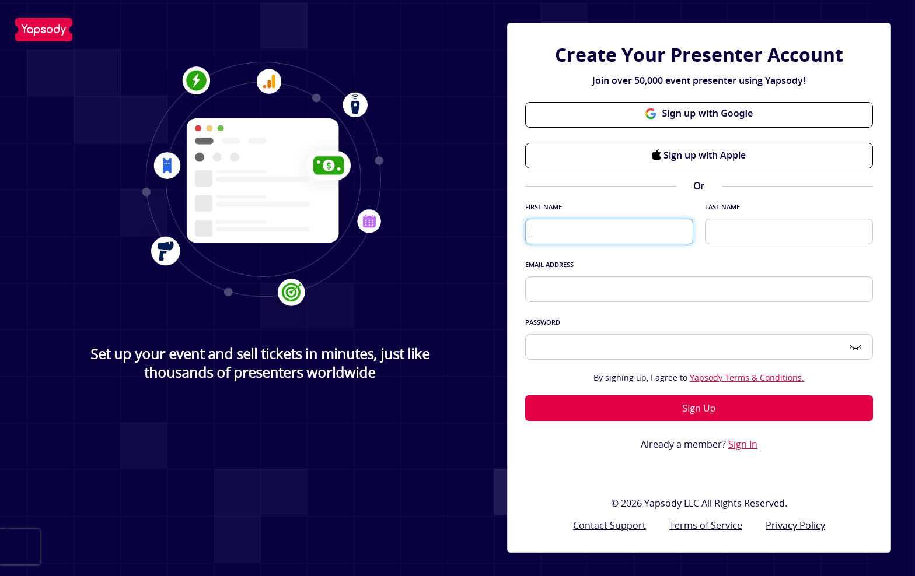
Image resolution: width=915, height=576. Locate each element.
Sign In (742, 444)
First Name (543, 206)
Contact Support (609, 525)
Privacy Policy (795, 525)
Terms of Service (705, 525)
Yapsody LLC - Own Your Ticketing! (43, 29)
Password (542, 322)
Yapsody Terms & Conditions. (747, 377)
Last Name (722, 206)
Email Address (549, 264)
